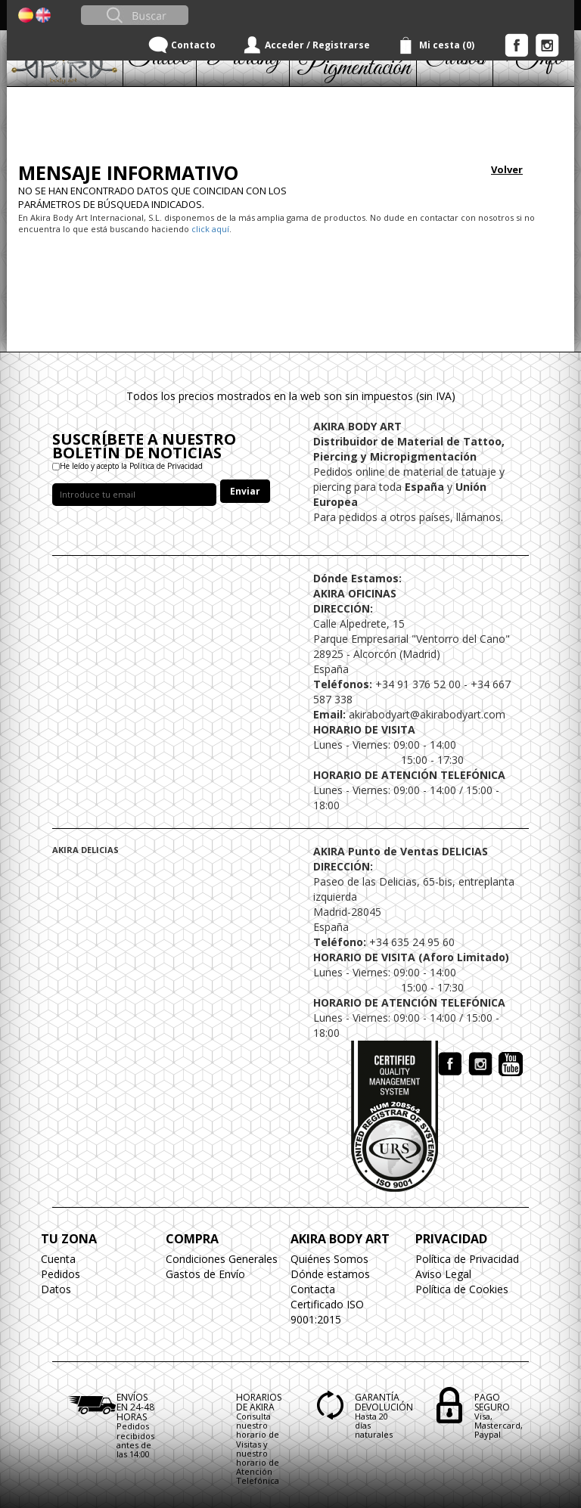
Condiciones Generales (222, 1259)
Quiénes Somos (329, 1259)
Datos (56, 1289)
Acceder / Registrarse (317, 45)
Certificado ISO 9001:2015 (327, 1311)
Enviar (245, 491)
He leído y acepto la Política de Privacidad (131, 466)
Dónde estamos (330, 1274)
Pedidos (60, 1274)
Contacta (312, 1289)
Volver (507, 169)
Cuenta (58, 1259)
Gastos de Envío (205, 1274)
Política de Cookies (461, 1289)
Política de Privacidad (467, 1259)
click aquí (210, 228)
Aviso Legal (443, 1274)
